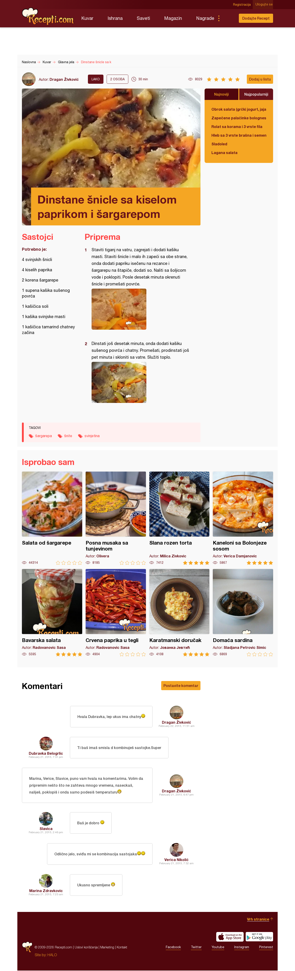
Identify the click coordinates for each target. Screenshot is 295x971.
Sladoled (219, 144)
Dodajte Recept (256, 18)
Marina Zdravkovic (46, 891)
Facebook (173, 948)
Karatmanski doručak (179, 612)
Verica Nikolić (176, 860)
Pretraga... (228, 18)
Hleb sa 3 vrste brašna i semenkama (238, 135)
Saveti (143, 18)
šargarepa (43, 436)
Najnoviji (221, 94)
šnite (68, 436)
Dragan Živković (64, 79)
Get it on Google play (259, 937)
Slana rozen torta (179, 518)
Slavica (46, 829)
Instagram (241, 948)
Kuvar (87, 18)
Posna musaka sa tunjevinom (116, 518)
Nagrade (205, 18)
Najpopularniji (256, 94)
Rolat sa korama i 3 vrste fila (236, 126)
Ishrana (115, 18)
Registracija (242, 4)
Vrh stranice (258, 919)
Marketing (107, 948)
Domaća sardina (243, 612)
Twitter (196, 948)
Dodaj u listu (260, 79)
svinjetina (92, 436)
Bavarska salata (52, 612)
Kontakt (122, 948)
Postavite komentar (180, 685)
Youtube (218, 948)
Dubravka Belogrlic (46, 753)
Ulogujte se (264, 4)
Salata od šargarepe (52, 518)
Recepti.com (48, 16)
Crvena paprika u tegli (116, 612)
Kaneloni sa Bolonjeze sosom (243, 518)
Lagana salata (224, 152)
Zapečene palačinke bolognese (238, 118)
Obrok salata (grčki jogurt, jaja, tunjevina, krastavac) (238, 109)
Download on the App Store (230, 937)
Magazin (173, 18)
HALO (52, 955)
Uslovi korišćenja (86, 948)
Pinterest (266, 948)
